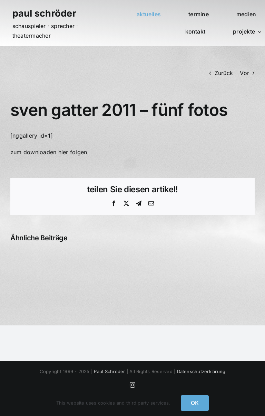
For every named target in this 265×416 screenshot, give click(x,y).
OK (195, 402)
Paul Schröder (109, 371)
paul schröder (44, 13)
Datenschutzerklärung (201, 371)
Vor (244, 73)
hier (63, 152)
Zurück (224, 73)
